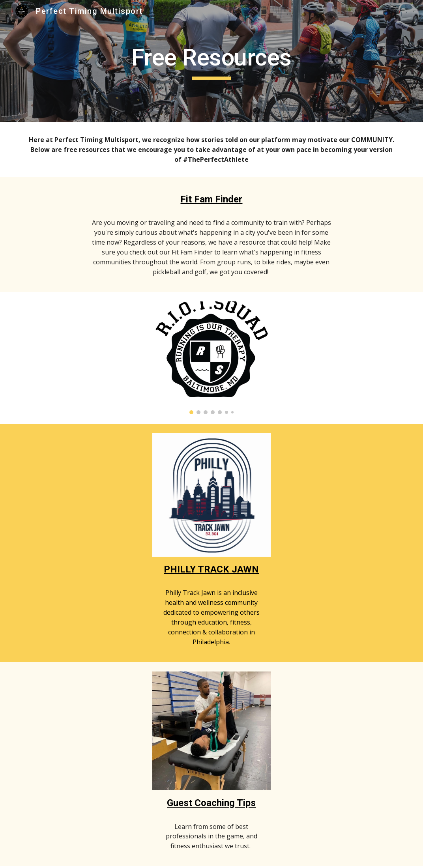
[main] (211, 61)
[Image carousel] (211, 357)
